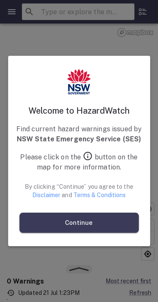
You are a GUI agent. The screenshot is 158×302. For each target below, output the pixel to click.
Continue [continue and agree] (79, 223)
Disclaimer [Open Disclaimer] (46, 195)
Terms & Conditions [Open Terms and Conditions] (99, 195)
